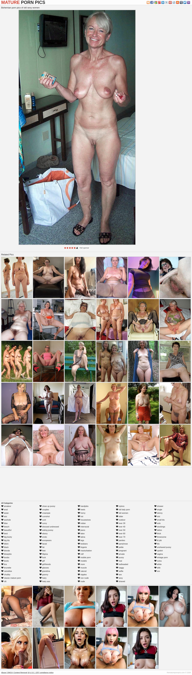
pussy (120, 557)
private (120, 554)
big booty (6, 537)
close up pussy (47, 506)
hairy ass (44, 581)
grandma (44, 571)
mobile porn (84, 557)
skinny (158, 513)
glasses (44, 568)
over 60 (120, 534)
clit (3, 581)
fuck (42, 557)
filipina (43, 554)
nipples (82, 575)
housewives (84, 520)
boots (5, 561)
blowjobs (6, 554)
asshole (6, 520)
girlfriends (45, 564)
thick (157, 534)
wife (157, 568)
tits (157, 544)
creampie (44, 513)
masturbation (85, 551)
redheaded (122, 564)
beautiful (6, 530)
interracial (83, 527)
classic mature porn (11, 578)
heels (81, 510)
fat (41, 547)
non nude (83, 578)
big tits (5, 540)
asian (5, 513)
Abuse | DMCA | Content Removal (14, 673)
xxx (157, 571)
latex (81, 534)
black (5, 547)
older (119, 516)
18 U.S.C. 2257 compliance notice (41, 673)
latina (81, 537)
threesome (160, 537)
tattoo (158, 530)
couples (44, 510)
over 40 (120, 527)
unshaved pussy (162, 547)
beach (5, 527)
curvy (43, 523)
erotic (43, 537)
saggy (120, 568)
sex (119, 575)
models (82, 561)
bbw (4, 523)
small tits (159, 520)
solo (157, 523)
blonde (5, 551)
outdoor (120, 520)
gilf (42, 561)
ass (4, 516)
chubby (5, 575)
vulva (158, 561)
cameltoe (6, 571)
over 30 (120, 523)
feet (42, 551)
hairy (42, 578)
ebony (43, 534)
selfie (119, 571)
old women (122, 513)
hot (80, 516)
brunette (6, 568)
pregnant (121, 551)
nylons (120, 506)
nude (81, 581)
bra (4, 564)
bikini (4, 544)
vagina (158, 554)
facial (43, 544)
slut (157, 516)
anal (4, 510)
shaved (120, 581)
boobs (5, 557)
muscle (82, 568)
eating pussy (46, 530)
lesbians (83, 544)
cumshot (44, 516)
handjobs (83, 506)
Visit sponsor (84, 248)
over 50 (120, 530)
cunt (42, 520)
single (158, 510)
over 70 (120, 537)
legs (81, 540)
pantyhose (122, 544)
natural (82, 571)
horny (81, 513)
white (158, 564)
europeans (45, 540)
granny (43, 575)
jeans (81, 530)
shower (158, 506)
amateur (6, 506)
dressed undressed (49, 527)
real (119, 561)
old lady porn (123, 510)
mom (81, 564)
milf (81, 554)
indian (82, 523)
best (4, 534)
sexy (119, 578)
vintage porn (161, 557)
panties (120, 540)
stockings (159, 527)
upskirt (158, 551)
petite (120, 547)
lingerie (82, 547)
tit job (158, 540)
